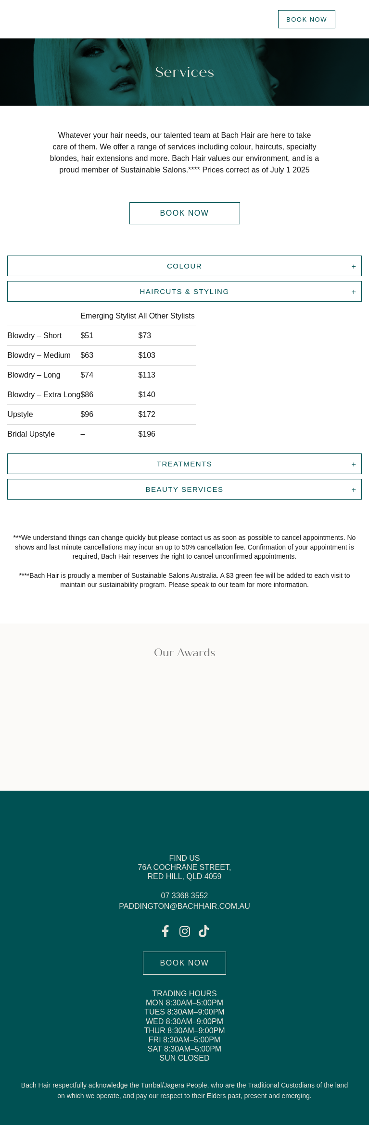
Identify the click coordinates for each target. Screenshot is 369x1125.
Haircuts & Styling (184, 291)
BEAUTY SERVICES (185, 489)
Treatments (185, 464)
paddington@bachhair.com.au (184, 906)
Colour (184, 266)
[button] (184, 213)
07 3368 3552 (184, 896)
